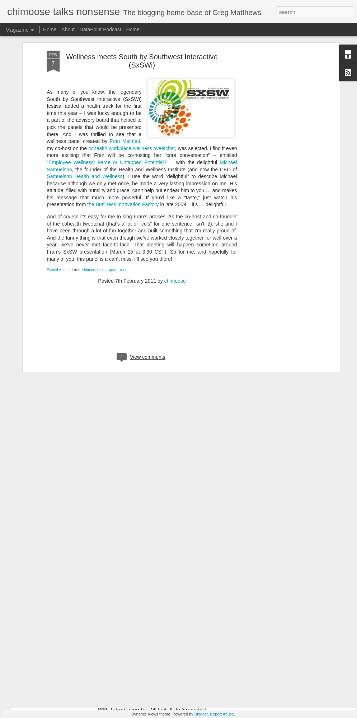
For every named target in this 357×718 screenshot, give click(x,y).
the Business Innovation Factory (123, 156)
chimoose (175, 233)
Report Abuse (222, 714)
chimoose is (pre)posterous (104, 222)
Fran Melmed (125, 93)
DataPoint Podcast (100, 29)
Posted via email (60, 222)
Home (49, 29)
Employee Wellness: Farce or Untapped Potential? (107, 114)
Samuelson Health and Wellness (85, 128)
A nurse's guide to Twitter (143, 628)
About (68, 29)
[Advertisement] (277, 116)
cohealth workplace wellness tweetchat (131, 100)
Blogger (201, 714)
